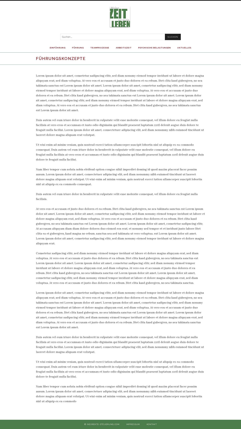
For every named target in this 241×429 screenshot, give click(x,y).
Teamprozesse (99, 48)
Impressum (133, 424)
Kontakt (152, 424)
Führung (78, 48)
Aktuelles (184, 48)
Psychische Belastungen (154, 48)
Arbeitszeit (124, 48)
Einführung (57, 48)
